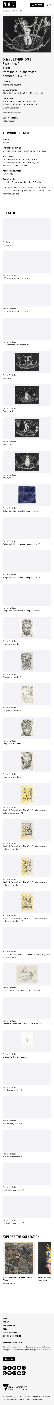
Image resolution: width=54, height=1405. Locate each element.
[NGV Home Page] (9, 4)
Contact (6, 1322)
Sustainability (9, 1325)
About (5, 1318)
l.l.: (19, 159)
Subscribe (9, 1359)
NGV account (46, 1350)
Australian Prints (10, 182)
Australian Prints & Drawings (30, 182)
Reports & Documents (12, 1336)
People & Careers (10, 1333)
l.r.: (19, 163)
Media (5, 1329)
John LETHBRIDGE (17, 59)
